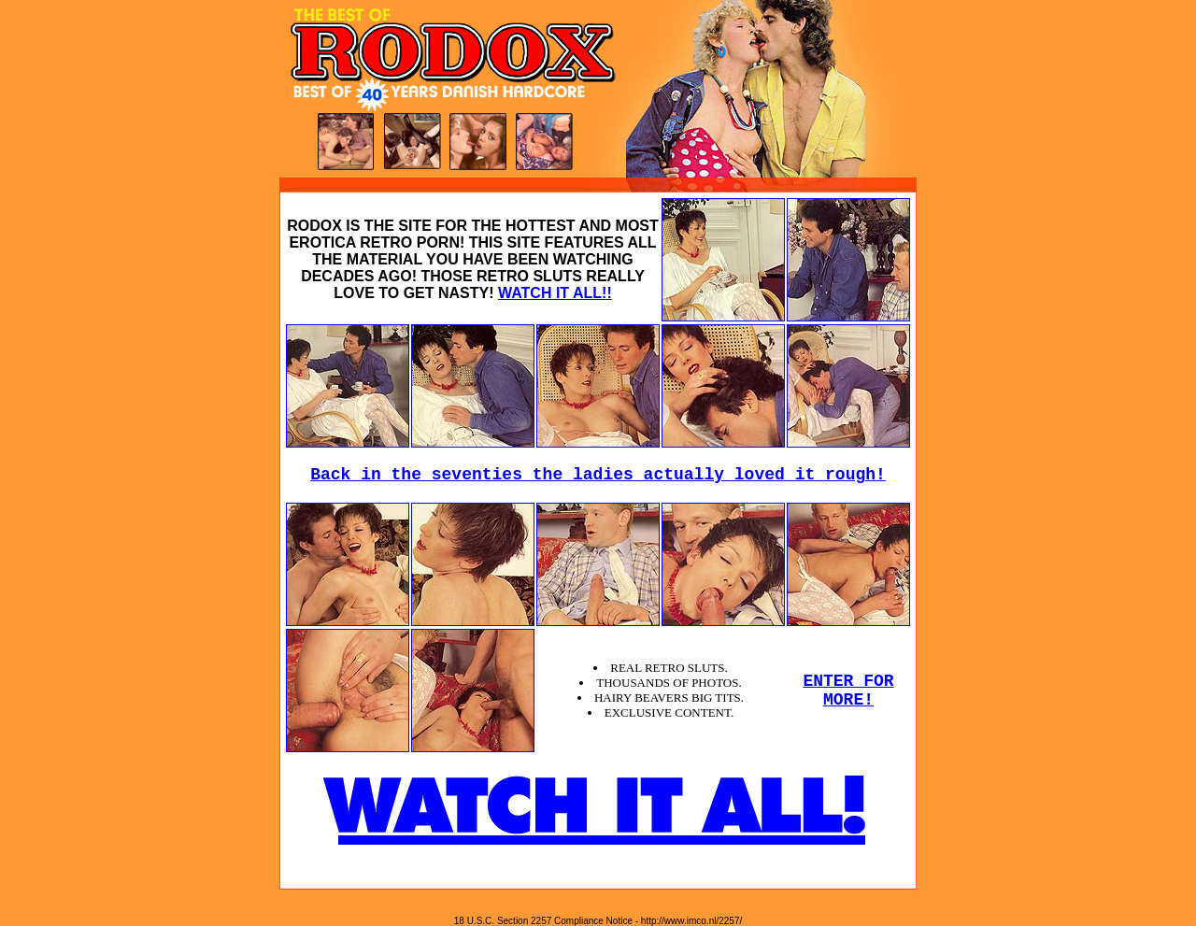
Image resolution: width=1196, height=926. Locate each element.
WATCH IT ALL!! (555, 293)
